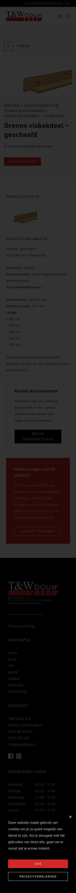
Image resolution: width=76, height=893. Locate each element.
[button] (70, 816)
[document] (38, 446)
